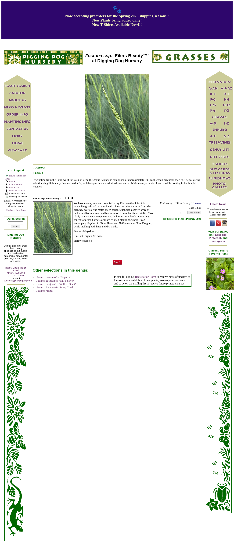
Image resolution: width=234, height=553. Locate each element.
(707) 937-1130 (16, 275)
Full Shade (14, 187)
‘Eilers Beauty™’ (47, 198)
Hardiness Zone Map (15, 210)
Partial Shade (15, 184)
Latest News (218, 204)
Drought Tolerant (17, 190)
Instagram (218, 241)
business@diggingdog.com (18, 280)
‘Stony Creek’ (55, 287)
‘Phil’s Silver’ (55, 280)
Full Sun (13, 181)
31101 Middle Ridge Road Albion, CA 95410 (15, 270)
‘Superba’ (53, 277)
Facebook (220, 234)
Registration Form (145, 276)
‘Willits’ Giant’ (56, 284)
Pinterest (215, 238)
